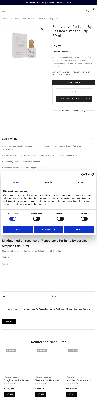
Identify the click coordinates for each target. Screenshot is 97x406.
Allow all (79, 229)
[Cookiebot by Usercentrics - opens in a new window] (83, 175)
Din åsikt (6, 264)
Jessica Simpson (61, 51)
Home (4, 19)
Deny (17, 229)
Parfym (16, 377)
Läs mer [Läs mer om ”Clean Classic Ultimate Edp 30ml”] (40, 394)
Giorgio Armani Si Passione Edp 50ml (22, 380)
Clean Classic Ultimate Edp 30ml (51, 380)
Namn (5, 296)
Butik (11, 19)
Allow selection (48, 229)
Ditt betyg (7, 257)
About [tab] (80, 182)
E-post (54, 296)
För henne (8, 377)
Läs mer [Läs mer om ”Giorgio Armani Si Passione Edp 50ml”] (9, 394)
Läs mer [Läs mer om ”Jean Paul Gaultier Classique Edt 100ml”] (72, 394)
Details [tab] (48, 182)
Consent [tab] (17, 182)
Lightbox (42, 29)
